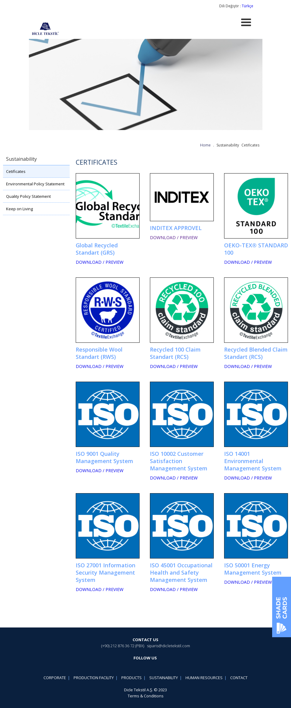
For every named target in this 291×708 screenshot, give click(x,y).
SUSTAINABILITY (163, 677)
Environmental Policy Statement (35, 184)
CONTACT (239, 677)
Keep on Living (19, 208)
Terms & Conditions (146, 696)
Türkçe (247, 6)
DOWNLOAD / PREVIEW (99, 262)
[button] (246, 22)
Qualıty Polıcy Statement (28, 196)
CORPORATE (54, 677)
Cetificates (16, 171)
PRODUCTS (131, 677)
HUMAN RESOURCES (204, 677)
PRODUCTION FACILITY (94, 677)
